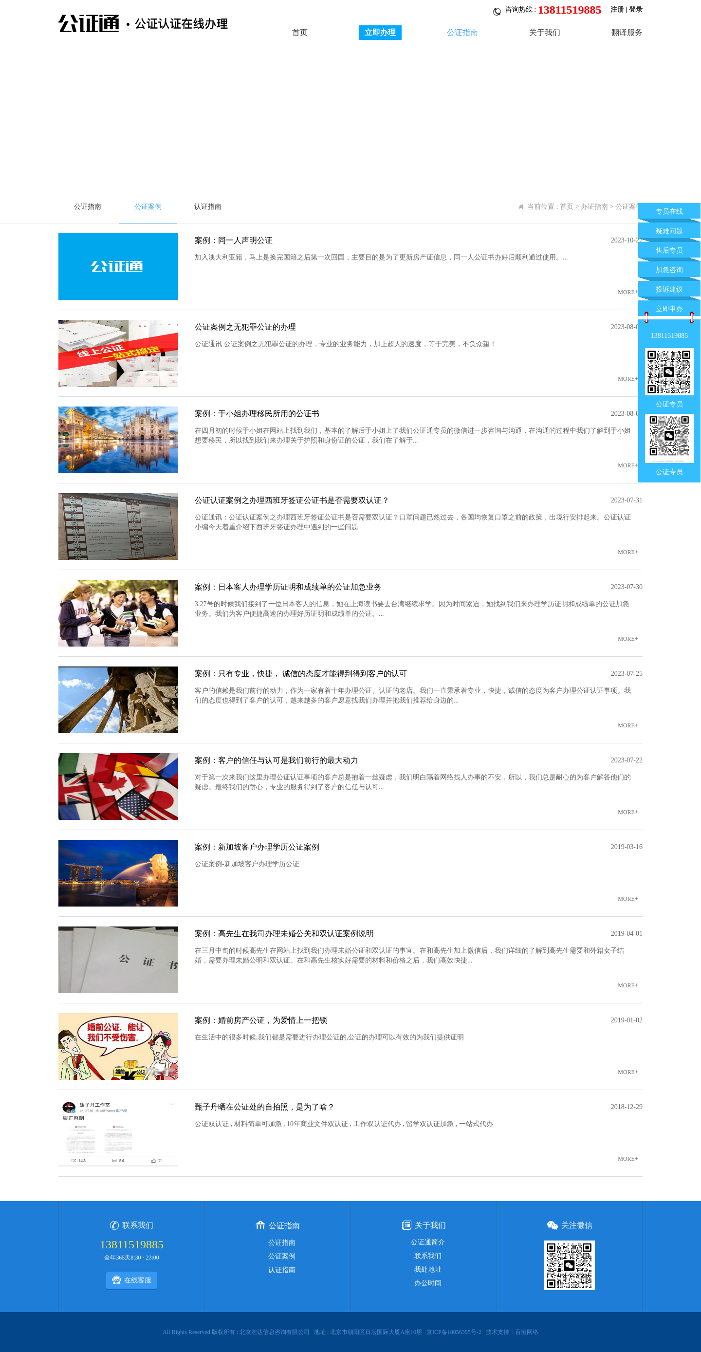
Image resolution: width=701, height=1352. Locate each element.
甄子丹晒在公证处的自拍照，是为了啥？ (265, 1107)
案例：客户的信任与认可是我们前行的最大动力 (276, 760)
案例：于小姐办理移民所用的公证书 (257, 413)
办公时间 (428, 1283)
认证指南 (207, 206)
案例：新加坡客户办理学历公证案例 (257, 847)
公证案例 (148, 206)
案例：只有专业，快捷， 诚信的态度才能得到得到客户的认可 (301, 673)
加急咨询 (669, 270)
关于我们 (544, 32)
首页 (300, 32)
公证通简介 (428, 1242)
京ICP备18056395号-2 (453, 1332)
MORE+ (628, 292)
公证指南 (462, 32)
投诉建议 (669, 289)
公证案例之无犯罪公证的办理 (245, 327)
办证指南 (594, 206)
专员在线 (669, 211)
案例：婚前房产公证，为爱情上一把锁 (261, 1020)
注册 (617, 9)
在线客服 (131, 1280)
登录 (636, 9)
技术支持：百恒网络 (512, 1332)
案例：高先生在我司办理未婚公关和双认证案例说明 (284, 933)
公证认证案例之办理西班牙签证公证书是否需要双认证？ (292, 500)
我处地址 (428, 1269)
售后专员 (669, 250)
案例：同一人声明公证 (234, 240)
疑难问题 (669, 231)
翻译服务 (627, 32)
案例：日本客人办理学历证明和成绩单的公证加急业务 (288, 587)
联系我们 (428, 1255)
